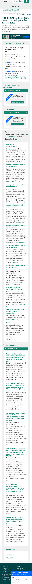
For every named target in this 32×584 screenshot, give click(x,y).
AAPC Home (19, 566)
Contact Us (5, 571)
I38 (15, 64)
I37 (6, 78)
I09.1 (7, 68)
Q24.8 (22, 78)
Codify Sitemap (20, 568)
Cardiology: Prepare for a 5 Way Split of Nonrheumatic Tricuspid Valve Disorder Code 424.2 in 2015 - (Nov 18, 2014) (15, 416)
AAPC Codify (5, 566)
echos (8, 322)
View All (9, 339)
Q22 (13, 78)
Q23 (17, 78)
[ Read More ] (18, 161)
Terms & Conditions (21, 569)
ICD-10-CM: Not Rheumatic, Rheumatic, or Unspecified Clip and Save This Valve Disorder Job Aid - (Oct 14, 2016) (15, 387)
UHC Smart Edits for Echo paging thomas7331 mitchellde (15, 311)
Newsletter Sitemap (7, 569)
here (15, 139)
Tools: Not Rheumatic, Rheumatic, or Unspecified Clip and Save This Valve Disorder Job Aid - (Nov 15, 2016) (15, 357)
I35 (20, 76)
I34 (17, 76)
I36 (24, 76)
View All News (11, 558)
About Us (5, 568)
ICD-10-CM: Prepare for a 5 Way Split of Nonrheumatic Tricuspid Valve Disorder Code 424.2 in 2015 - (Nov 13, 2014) (15, 452)
